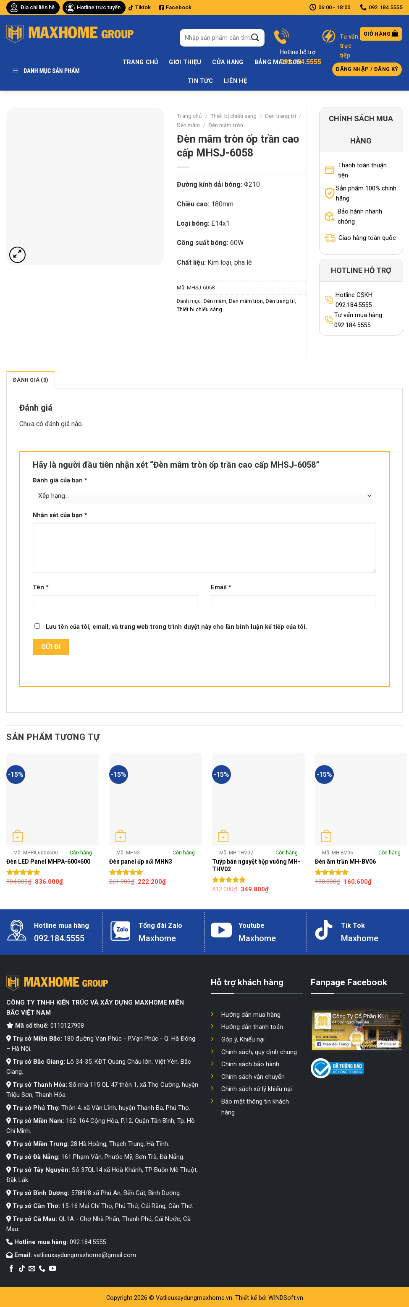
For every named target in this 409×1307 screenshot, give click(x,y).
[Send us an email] (32, 1269)
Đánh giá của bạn (60, 480)
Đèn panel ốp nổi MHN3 (140, 861)
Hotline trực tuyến (99, 7)
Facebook (175, 7)
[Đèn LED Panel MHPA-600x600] (52, 798)
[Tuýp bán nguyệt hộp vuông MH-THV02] (258, 798)
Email (221, 587)
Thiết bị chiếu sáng (233, 115)
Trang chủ (140, 62)
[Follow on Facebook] (11, 1269)
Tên (41, 587)
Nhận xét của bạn (60, 515)
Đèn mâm (188, 125)
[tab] (30, 379)
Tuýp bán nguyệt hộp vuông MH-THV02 (256, 865)
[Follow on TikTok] (21, 1269)
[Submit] (255, 37)
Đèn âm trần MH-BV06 (345, 861)
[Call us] (42, 1269)
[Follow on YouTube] (52, 1269)
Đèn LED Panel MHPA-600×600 (48, 861)
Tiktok (139, 7)
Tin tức (200, 81)
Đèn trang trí (280, 115)
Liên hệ (235, 81)
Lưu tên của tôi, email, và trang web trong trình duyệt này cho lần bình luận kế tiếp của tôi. (176, 626)
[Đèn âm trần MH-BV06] (361, 798)
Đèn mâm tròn (225, 125)
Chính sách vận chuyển (253, 1076)
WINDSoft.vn (285, 1298)
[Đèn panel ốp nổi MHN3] (155, 798)
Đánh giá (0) (30, 380)
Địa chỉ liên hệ (38, 7)
